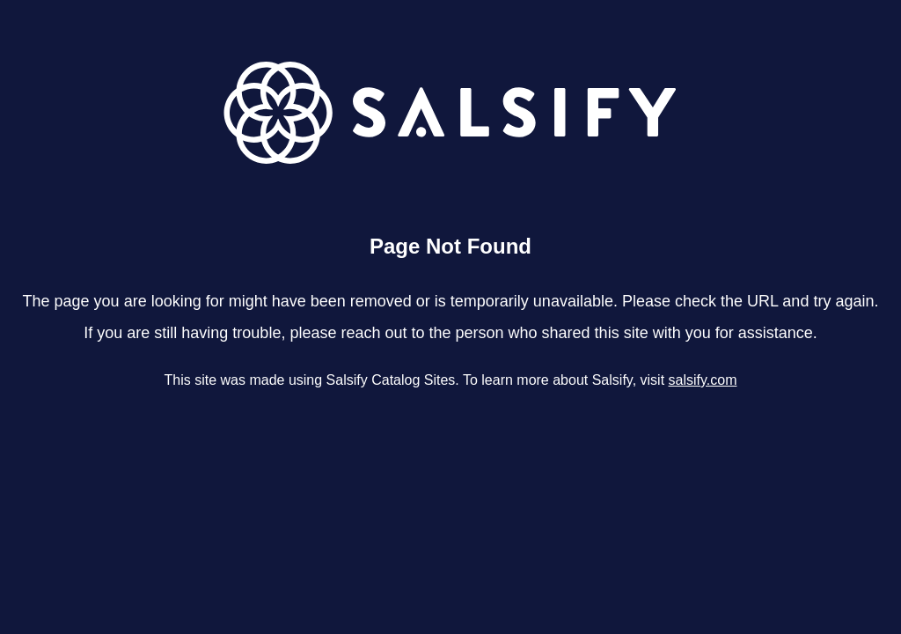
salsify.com (703, 379)
